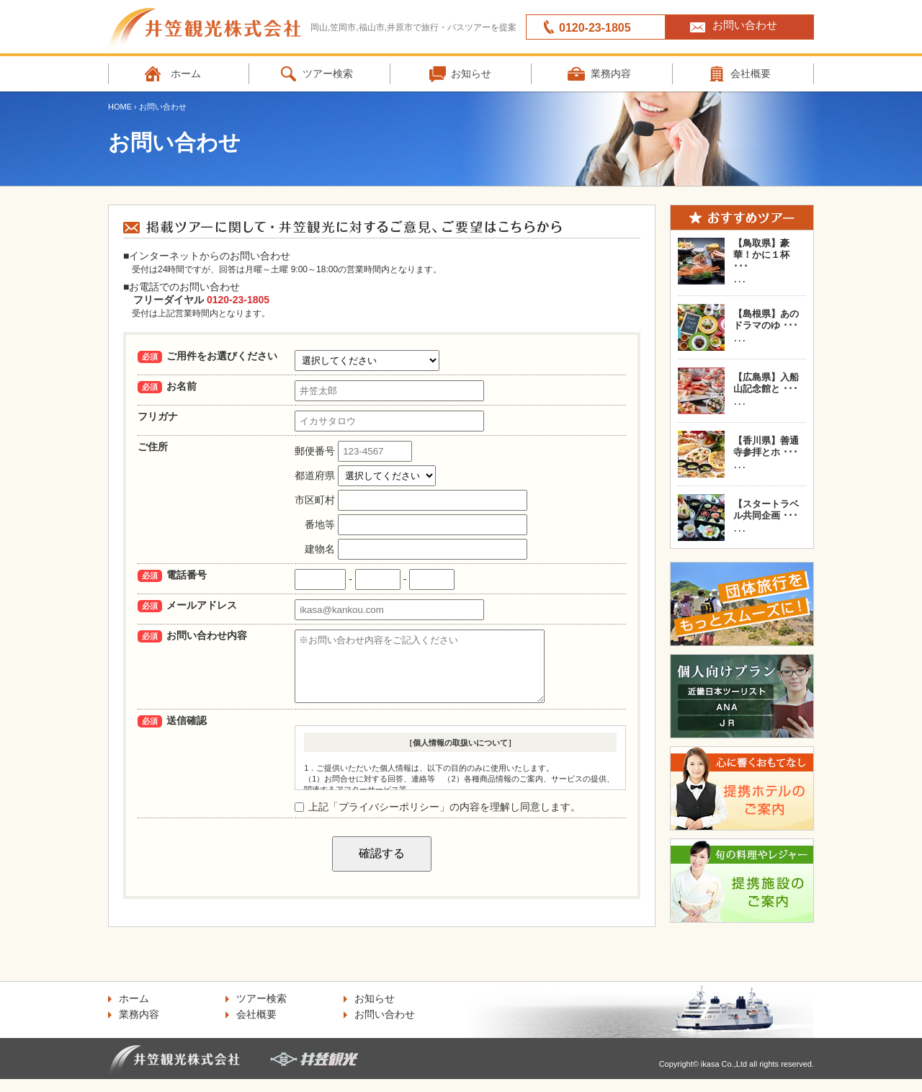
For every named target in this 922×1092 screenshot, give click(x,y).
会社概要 (750, 73)
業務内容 (611, 73)
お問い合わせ (744, 25)
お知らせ (471, 73)
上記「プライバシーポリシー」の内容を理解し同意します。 (438, 819)
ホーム (186, 73)
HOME (120, 106)
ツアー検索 (328, 73)
